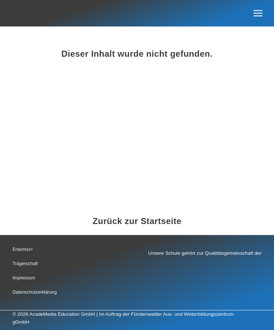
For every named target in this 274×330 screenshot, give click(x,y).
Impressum (23, 277)
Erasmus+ (22, 249)
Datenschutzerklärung (34, 292)
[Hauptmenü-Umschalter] (258, 13)
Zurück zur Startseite (136, 221)
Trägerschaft (25, 263)
